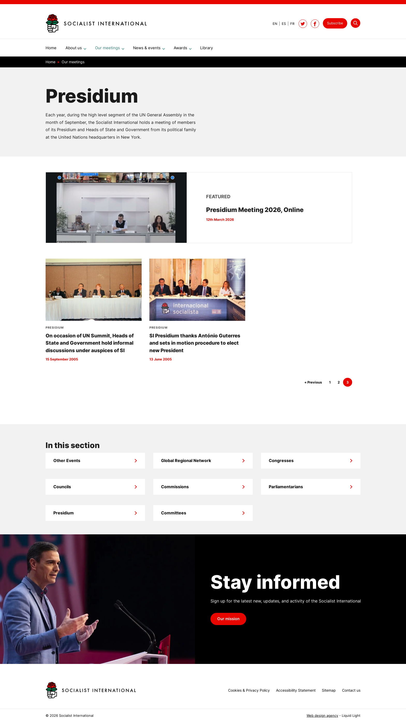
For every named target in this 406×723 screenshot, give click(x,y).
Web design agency (322, 716)
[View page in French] (290, 24)
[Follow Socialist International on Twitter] (302, 23)
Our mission (228, 621)
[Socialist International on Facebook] (315, 23)
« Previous (313, 384)
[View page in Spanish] (281, 24)
